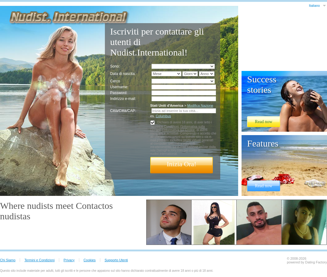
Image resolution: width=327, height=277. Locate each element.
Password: (118, 93)
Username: (119, 87)
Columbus (163, 116)
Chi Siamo (7, 260)
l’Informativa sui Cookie (178, 130)
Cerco (115, 81)
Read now (263, 121)
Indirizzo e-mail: (123, 99)
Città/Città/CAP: (123, 111)
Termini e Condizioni (164, 126)
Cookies (90, 260)
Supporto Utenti (116, 260)
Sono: (115, 66)
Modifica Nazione (200, 105)
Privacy (69, 260)
